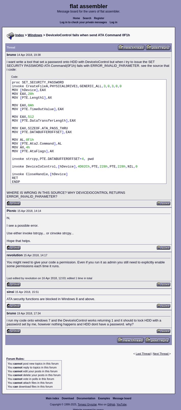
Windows (35, 35)
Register (99, 18)
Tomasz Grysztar (87, 404)
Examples (104, 398)
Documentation (86, 398)
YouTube (121, 404)
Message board (122, 398)
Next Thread (161, 353)
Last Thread (143, 353)
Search (87, 18)
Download (68, 398)
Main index (52, 398)
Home (76, 18)
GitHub (111, 404)
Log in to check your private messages (83, 22)
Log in (113, 22)
